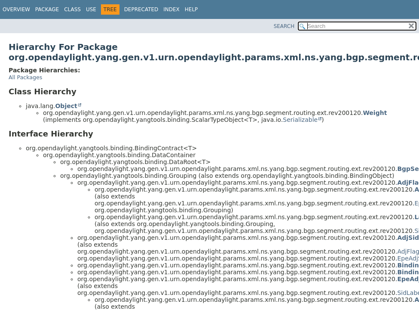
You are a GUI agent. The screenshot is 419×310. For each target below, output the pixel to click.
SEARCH (284, 26)
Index (171, 9)
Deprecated (141, 9)
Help (191, 9)
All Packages (25, 77)
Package (47, 9)
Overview (16, 9)
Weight (375, 112)
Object (66, 105)
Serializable (300, 119)
